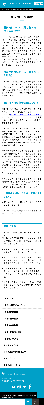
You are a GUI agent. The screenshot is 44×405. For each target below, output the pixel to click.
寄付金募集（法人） (12, 345)
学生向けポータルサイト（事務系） (26, 114)
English (40, 4)
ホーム (4, 9)
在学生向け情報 (11, 9)
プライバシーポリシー (13, 365)
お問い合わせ (9, 358)
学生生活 (19, 9)
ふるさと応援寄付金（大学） (15, 352)
